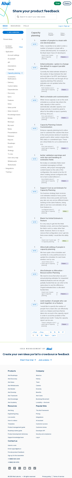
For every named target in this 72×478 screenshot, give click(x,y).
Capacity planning (46, 57)
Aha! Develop (12, 392)
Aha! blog (11, 410)
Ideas (5, 26)
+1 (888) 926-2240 (14, 459)
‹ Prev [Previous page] (41, 332)
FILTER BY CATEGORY (8, 47)
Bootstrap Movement (42, 399)
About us (38, 375)
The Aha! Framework (42, 410)
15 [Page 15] (54, 332)
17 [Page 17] (63, 332)
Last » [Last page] (54, 335)
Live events (11, 417)
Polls (26, 26)
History (38, 379)
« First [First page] (35, 332)
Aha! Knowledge (13, 399)
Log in (38, 437)
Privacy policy (46, 476)
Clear (21, 47)
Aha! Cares (39, 395)
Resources (15, 26)
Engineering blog (13, 414)
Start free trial (28, 359)
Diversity (38, 389)
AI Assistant (39, 420)
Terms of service (58, 476)
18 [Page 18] (33, 335)
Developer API (40, 430)
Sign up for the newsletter (16, 455)
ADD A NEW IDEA (13, 32)
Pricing (38, 414)
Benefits (38, 392)
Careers (38, 385)
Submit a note (12, 445)
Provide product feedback (16, 452)
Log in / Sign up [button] (64, 26)
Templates (11, 424)
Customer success (42, 424)
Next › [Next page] (47, 335)
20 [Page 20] (42, 335)
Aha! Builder (11, 389)
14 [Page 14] (50, 332)
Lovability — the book (42, 402)
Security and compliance (43, 434)
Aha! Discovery (12, 379)
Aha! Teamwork (12, 395)
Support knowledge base (16, 437)
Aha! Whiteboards (13, 385)
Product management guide (16, 427)
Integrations (39, 417)
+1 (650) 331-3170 (13, 462)
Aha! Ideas (11, 382)
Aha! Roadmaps (13, 375)
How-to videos (12, 420)
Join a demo (45, 359)
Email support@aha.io (14, 449)
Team (38, 382)
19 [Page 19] (37, 335)
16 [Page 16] (59, 332)
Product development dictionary (18, 434)
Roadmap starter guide (15, 430)
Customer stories (41, 427)
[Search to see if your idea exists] (37, 16)
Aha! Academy (12, 402)
